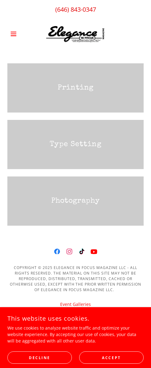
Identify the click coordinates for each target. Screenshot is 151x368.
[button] (17, 34)
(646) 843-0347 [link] (75, 9)
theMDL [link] (75, 321)
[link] (75, 34)
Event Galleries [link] (75, 304)
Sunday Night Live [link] (75, 312)
